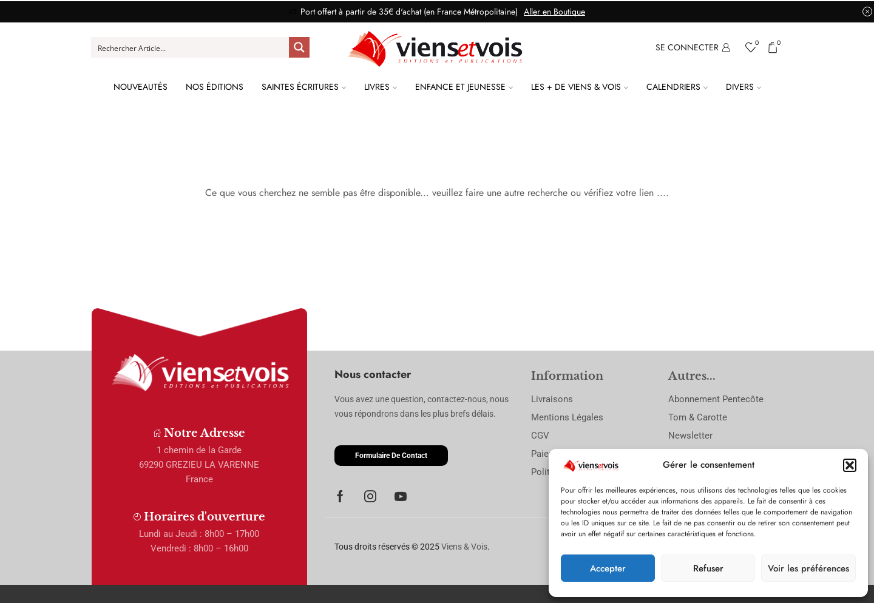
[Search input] (190, 47)
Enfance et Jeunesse (464, 87)
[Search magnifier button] (299, 47)
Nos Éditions (214, 87)
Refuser (708, 568)
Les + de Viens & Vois (579, 87)
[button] (850, 465)
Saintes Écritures (304, 87)
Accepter (608, 568)
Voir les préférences (808, 568)
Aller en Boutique (554, 11)
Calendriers (677, 87)
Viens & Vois (464, 546)
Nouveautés (140, 87)
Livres (380, 87)
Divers (743, 87)
